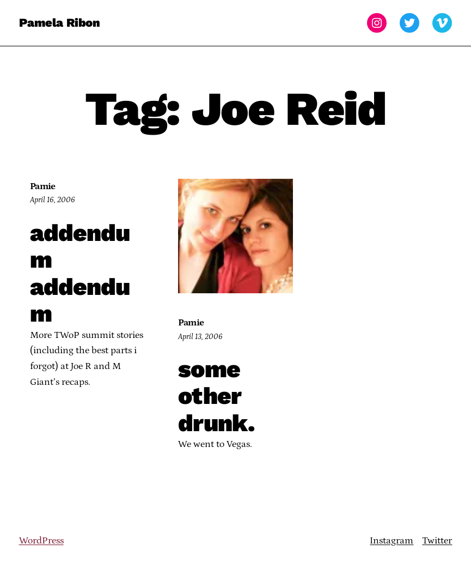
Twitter (437, 540)
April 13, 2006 (200, 337)
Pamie (43, 186)
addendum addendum (80, 274)
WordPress (41, 540)
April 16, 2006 (52, 200)
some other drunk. (216, 396)
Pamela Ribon (59, 22)
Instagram (391, 540)
